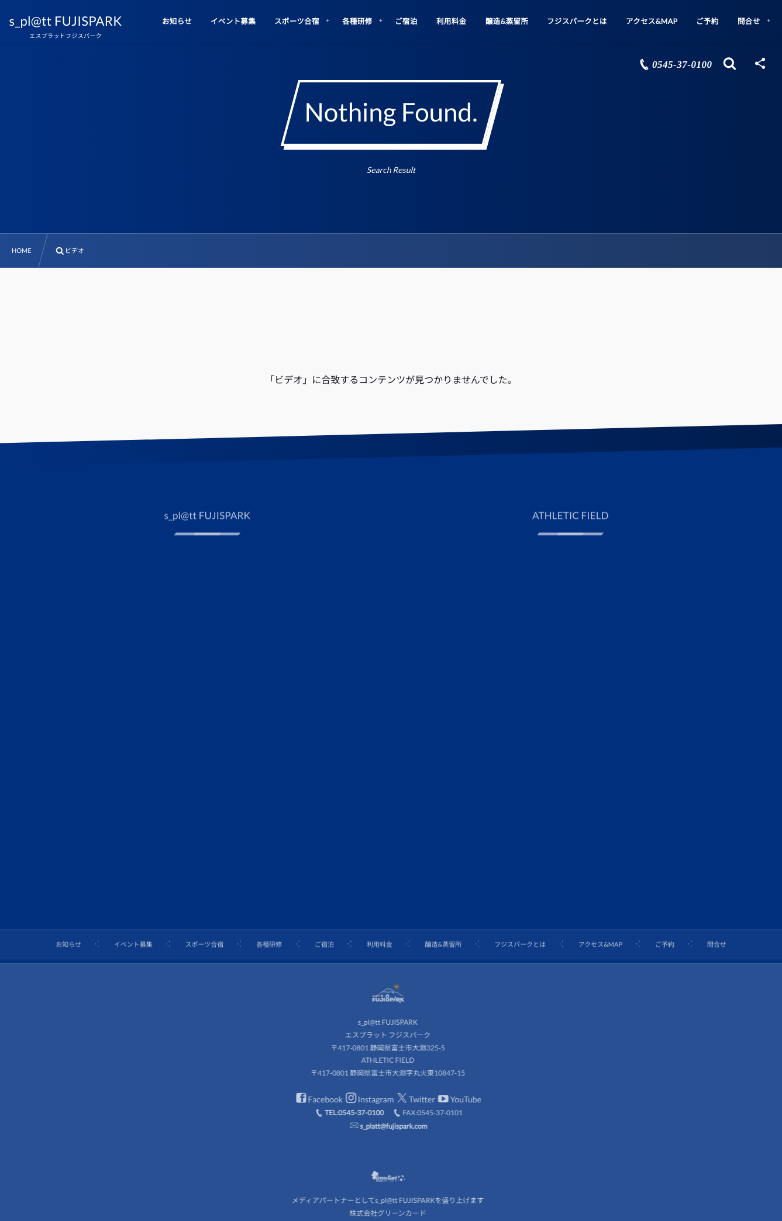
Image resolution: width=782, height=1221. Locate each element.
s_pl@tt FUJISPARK (72, 21)
